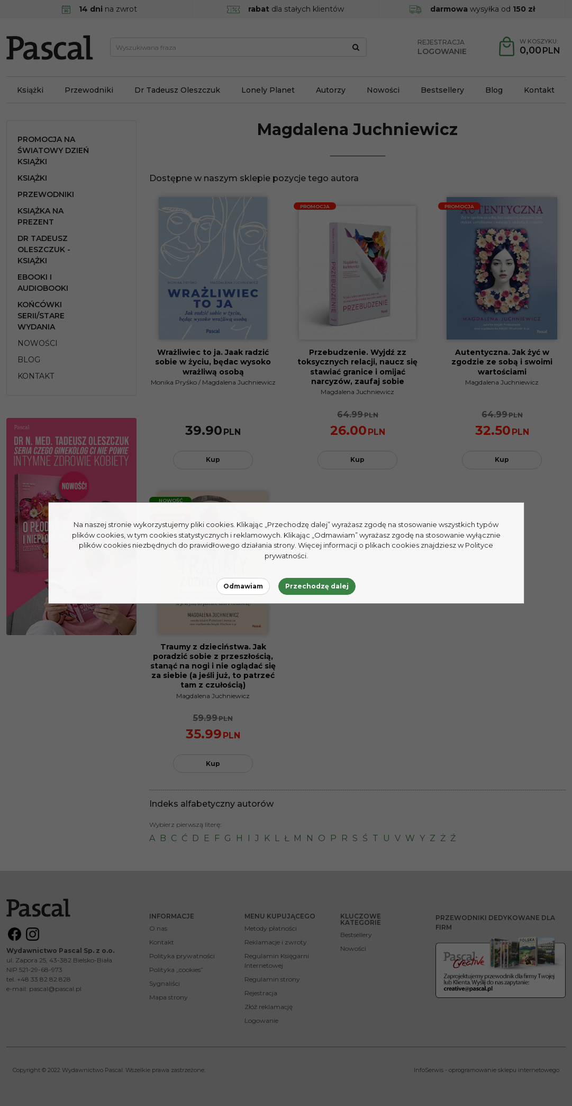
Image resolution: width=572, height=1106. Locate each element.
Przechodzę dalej (317, 586)
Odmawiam (243, 586)
